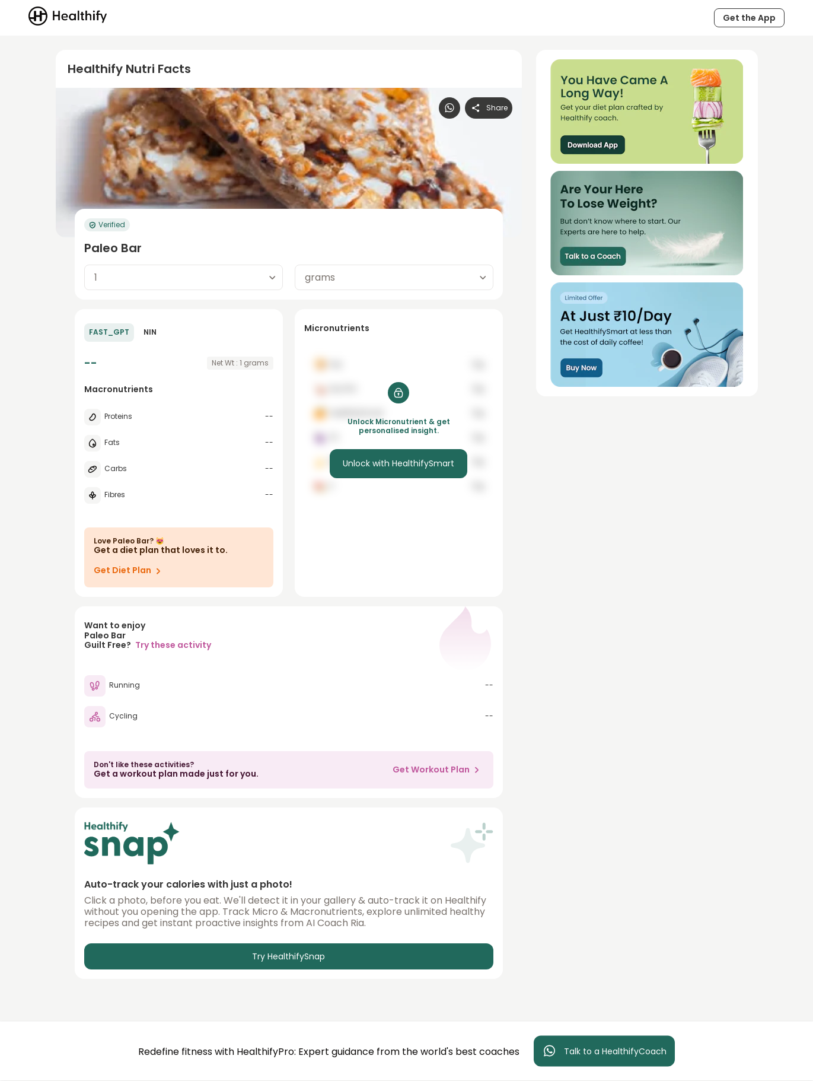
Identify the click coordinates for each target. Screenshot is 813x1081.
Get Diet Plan (129, 571)
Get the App (749, 18)
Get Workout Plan (438, 769)
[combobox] (183, 277)
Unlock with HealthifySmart (398, 463)
